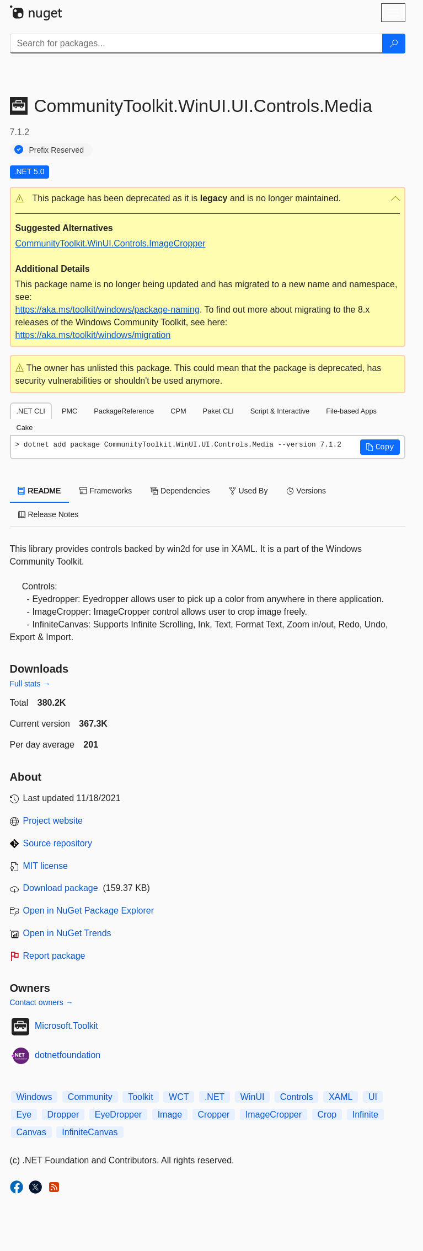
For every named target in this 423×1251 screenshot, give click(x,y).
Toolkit (140, 1097)
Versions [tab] (306, 490)
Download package (60, 888)
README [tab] (39, 490)
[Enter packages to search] (196, 43)
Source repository (57, 843)
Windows (34, 1097)
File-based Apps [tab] (351, 411)
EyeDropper (118, 1114)
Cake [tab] (25, 427)
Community (90, 1097)
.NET (214, 1097)
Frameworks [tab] (105, 490)
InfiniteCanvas (89, 1132)
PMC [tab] (69, 411)
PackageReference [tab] (124, 411)
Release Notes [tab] (48, 514)
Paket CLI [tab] (218, 411)
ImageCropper (273, 1114)
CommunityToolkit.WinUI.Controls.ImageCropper (110, 243)
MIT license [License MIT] (45, 866)
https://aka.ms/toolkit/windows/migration (93, 335)
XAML (341, 1097)
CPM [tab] (178, 411)
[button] (207, 198)
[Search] (393, 43)
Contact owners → (41, 1002)
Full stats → (30, 683)
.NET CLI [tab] (31, 411)
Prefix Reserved (56, 150)
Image (170, 1114)
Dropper (63, 1114)
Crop (327, 1114)
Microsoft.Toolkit (66, 1025)
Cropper (214, 1114)
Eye (24, 1114)
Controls (296, 1097)
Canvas (31, 1132)
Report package (54, 955)
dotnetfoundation (67, 1055)
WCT (179, 1097)
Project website (53, 820)
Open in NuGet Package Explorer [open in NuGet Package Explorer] (88, 910)
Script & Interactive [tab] (279, 411)
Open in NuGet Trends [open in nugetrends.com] (67, 933)
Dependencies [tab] (180, 490)
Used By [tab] (248, 490)
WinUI (252, 1097)
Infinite (365, 1114)
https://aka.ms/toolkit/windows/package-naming (107, 309)
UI (372, 1097)
